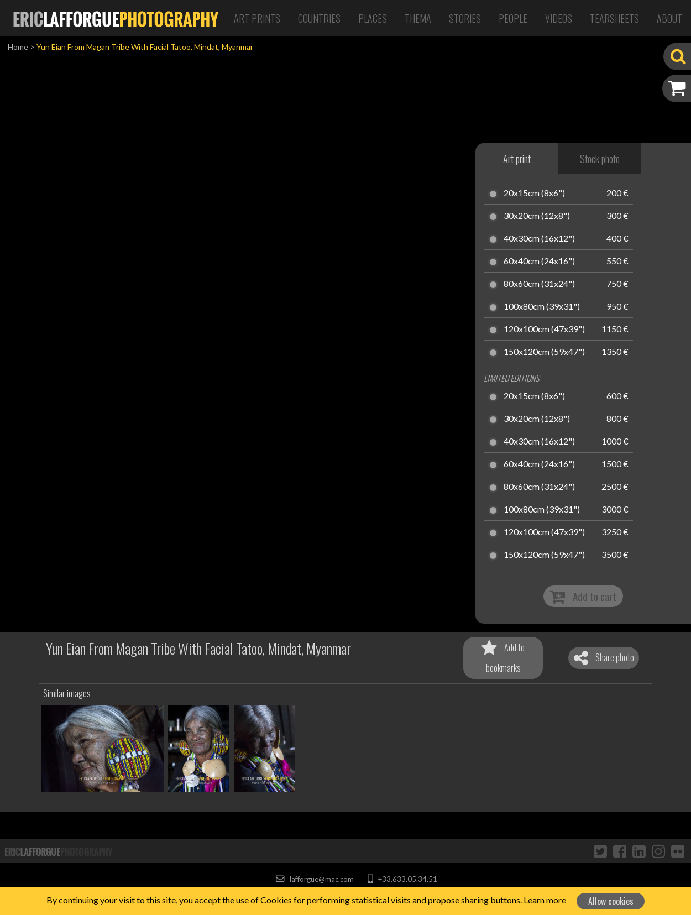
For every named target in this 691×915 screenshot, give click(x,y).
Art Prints (257, 18)
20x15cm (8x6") (534, 193)
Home (18, 46)
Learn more (545, 900)
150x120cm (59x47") (544, 352)
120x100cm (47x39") (544, 329)
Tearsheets (614, 18)
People (513, 18)
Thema (418, 18)
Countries (319, 18)
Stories (465, 18)
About (669, 18)
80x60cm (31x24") (539, 284)
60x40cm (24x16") (539, 261)
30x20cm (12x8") (537, 216)
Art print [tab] (517, 158)
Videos (558, 18)
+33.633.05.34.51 (402, 879)
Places (372, 18)
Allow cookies (611, 901)
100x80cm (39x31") (542, 306)
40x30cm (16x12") (539, 238)
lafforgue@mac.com (314, 879)
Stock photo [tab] (600, 158)
